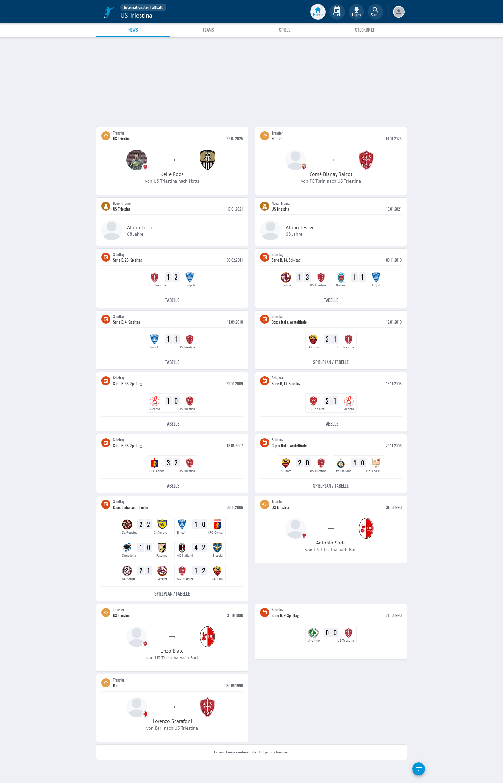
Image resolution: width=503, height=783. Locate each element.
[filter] (418, 768)
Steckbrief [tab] (365, 29)
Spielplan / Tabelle (331, 362)
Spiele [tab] (284, 29)
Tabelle (172, 300)
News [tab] (133, 29)
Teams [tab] (208, 29)
